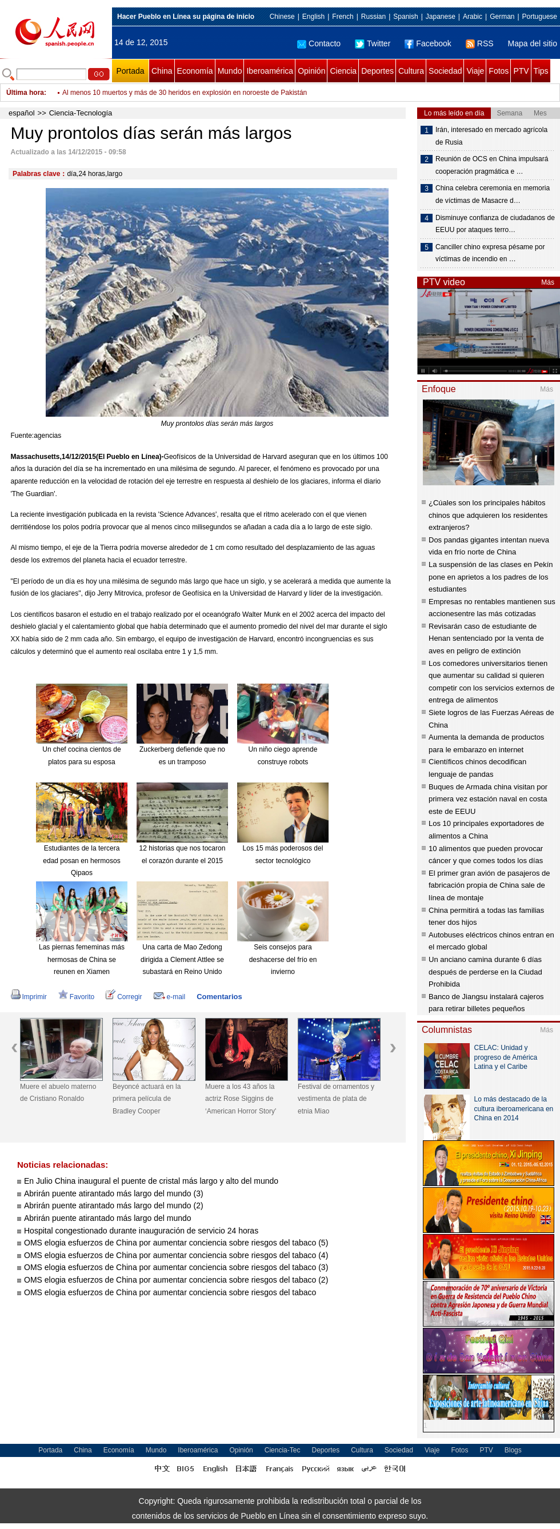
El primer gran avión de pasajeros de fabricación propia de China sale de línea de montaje (489, 885)
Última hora (25, 93)
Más (547, 282)
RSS (480, 43)
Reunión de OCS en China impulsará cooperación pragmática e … (491, 165)
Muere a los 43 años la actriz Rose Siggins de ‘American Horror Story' (240, 1099)
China (162, 70)
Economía (195, 70)
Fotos (499, 70)
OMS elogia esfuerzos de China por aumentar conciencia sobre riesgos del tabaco (170, 1292)
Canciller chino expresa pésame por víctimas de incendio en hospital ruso (174, 93)
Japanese (440, 17)
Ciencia (343, 70)
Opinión (311, 70)
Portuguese (539, 17)
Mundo (230, 70)
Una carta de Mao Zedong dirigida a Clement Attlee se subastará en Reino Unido (182, 959)
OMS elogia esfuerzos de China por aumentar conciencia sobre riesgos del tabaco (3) (176, 1267)
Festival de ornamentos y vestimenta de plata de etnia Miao (336, 1099)
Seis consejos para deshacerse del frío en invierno (283, 959)
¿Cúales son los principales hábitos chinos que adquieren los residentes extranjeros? (488, 515)
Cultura (411, 70)
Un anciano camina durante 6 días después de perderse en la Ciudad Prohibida (485, 971)
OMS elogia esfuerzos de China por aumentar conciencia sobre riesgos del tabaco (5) (176, 1242)
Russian (373, 17)
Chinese (282, 17)
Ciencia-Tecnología (81, 113)
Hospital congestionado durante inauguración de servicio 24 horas (141, 1230)
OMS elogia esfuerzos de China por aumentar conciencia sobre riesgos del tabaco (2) (176, 1279)
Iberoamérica (269, 70)
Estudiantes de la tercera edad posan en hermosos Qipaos (81, 860)
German (502, 17)
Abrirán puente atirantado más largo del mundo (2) (113, 1205)
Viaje (475, 70)
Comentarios (219, 996)
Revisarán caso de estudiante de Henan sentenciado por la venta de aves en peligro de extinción (486, 638)
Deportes (377, 70)
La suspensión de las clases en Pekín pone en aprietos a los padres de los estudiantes (491, 576)
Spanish (405, 17)
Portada (130, 70)
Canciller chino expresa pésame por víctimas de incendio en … (490, 253)
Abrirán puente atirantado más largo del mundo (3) (113, 1193)
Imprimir (29, 997)
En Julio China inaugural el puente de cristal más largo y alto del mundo (151, 1180)
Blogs (513, 1450)
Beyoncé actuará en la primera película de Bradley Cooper (147, 1099)
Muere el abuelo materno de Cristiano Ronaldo (58, 1093)
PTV (521, 70)
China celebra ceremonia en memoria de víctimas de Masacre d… (492, 194)
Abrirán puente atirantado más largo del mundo (107, 1218)
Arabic (472, 17)
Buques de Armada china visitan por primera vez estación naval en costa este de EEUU (488, 799)
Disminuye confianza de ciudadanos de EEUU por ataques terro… (495, 224)
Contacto (319, 43)
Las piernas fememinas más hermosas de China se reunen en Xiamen (82, 959)
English (313, 17)
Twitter (372, 43)
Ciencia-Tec (283, 1450)
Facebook (428, 43)
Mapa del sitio (532, 43)
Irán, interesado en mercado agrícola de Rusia (491, 136)
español (22, 113)
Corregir (124, 997)
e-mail (170, 997)
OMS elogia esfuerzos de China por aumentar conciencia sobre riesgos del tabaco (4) (176, 1255)
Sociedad (445, 70)
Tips (541, 70)
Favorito (76, 997)
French (342, 17)
